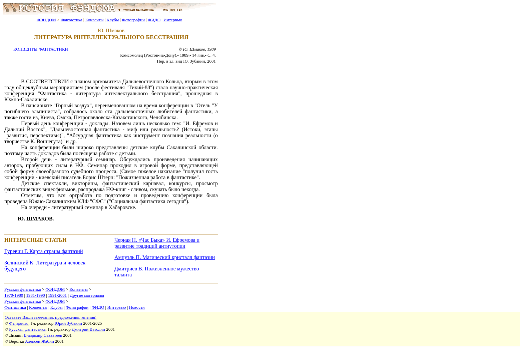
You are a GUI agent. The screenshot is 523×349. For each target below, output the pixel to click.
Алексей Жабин (39, 341)
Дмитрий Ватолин (88, 329)
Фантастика (71, 19)
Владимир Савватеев (43, 335)
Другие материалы (87, 295)
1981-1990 (35, 295)
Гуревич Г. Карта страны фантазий (43, 251)
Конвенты (94, 19)
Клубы (112, 19)
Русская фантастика (22, 289)
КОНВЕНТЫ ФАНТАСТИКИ (40, 49)
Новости (137, 307)
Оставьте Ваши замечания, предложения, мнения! (50, 317)
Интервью (172, 19)
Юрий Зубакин (68, 323)
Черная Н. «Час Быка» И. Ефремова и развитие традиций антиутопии (156, 243)
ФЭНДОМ (46, 19)
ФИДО (154, 19)
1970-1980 (13, 295)
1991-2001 (57, 295)
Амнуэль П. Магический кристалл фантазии (164, 257)
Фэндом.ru (18, 323)
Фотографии (133, 19)
